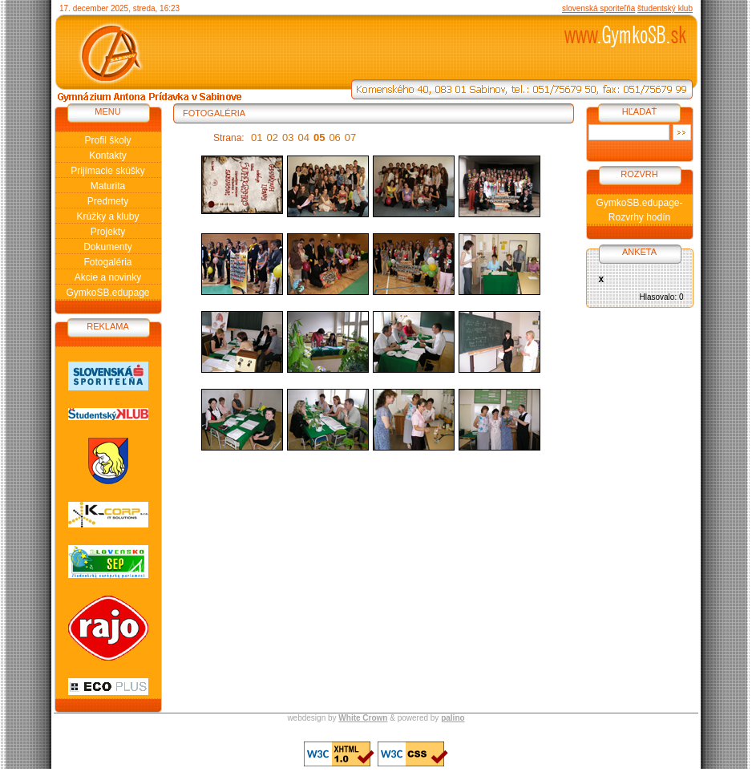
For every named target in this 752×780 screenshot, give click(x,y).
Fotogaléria (107, 262)
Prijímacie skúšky (108, 170)
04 (303, 137)
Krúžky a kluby (107, 216)
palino (452, 717)
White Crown (362, 717)
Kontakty (108, 155)
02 (272, 137)
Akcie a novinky (108, 277)
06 (334, 137)
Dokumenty (107, 247)
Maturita (108, 186)
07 (350, 137)
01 (256, 137)
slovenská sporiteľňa (598, 8)
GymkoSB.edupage (107, 292)
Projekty (108, 231)
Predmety (107, 201)
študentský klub (665, 8)
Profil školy (107, 140)
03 (287, 137)
